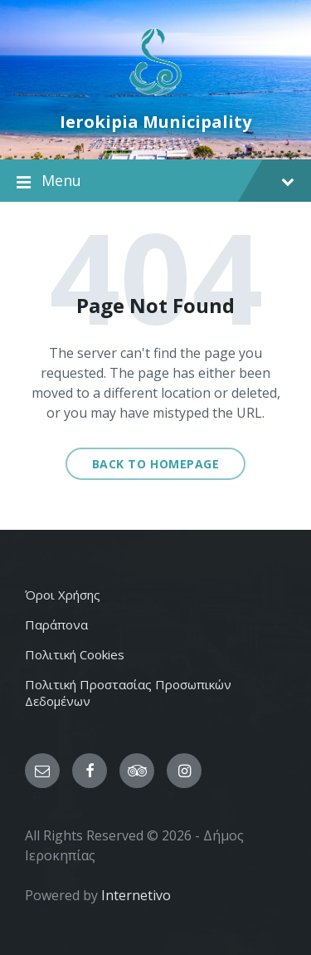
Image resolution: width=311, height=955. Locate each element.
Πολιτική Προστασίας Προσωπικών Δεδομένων (128, 692)
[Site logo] (155, 94)
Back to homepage (156, 464)
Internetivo (136, 895)
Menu (155, 181)
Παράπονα (56, 624)
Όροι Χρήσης (62, 594)
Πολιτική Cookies (74, 654)
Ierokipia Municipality (155, 121)
